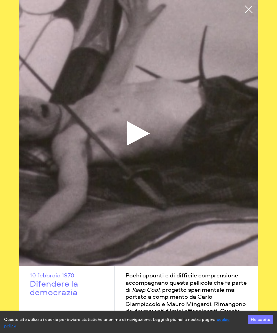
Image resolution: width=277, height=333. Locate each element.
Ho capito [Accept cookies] (260, 319)
